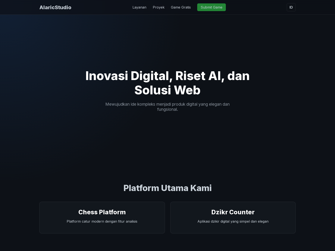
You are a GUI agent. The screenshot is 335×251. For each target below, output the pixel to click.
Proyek (159, 7)
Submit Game (211, 7)
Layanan (139, 7)
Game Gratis (181, 7)
